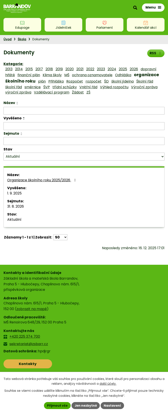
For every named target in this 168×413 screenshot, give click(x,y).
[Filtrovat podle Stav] (84, 157)
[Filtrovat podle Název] (84, 111)
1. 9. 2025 (14, 193)
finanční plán (29, 75)
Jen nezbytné (85, 405)
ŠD (106, 81)
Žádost (78, 92)
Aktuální (14, 219)
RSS (155, 53)
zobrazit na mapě (31, 308)
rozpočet (94, 81)
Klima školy (52, 75)
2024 (112, 69)
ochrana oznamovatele (92, 75)
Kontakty (23, 363)
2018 (49, 69)
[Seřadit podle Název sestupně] (17, 104)
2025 (123, 69)
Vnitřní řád (88, 87)
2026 (134, 69)
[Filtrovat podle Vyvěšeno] (84, 126)
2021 (80, 69)
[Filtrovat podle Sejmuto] (84, 141)
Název (9, 102)
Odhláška (123, 75)
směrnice (32, 87)
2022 (90, 69)
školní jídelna (122, 81)
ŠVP (46, 87)
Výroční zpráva (144, 87)
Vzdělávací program (51, 92)
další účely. (108, 383)
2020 (69, 69)
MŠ (66, 75)
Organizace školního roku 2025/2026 (42, 180)
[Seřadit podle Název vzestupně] (17, 102)
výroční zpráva (18, 92)
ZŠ (88, 92)
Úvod (8, 39)
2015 (29, 69)
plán (42, 81)
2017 (39, 69)
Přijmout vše (56, 405)
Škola (22, 39)
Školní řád (144, 81)
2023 (101, 69)
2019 (59, 69)
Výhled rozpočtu (114, 87)
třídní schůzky (64, 87)
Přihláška (56, 81)
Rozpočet (74, 81)
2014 (19, 69)
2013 (8, 69)
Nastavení (113, 405)
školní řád (13, 87)
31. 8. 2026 (15, 206)
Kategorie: (13, 63)
